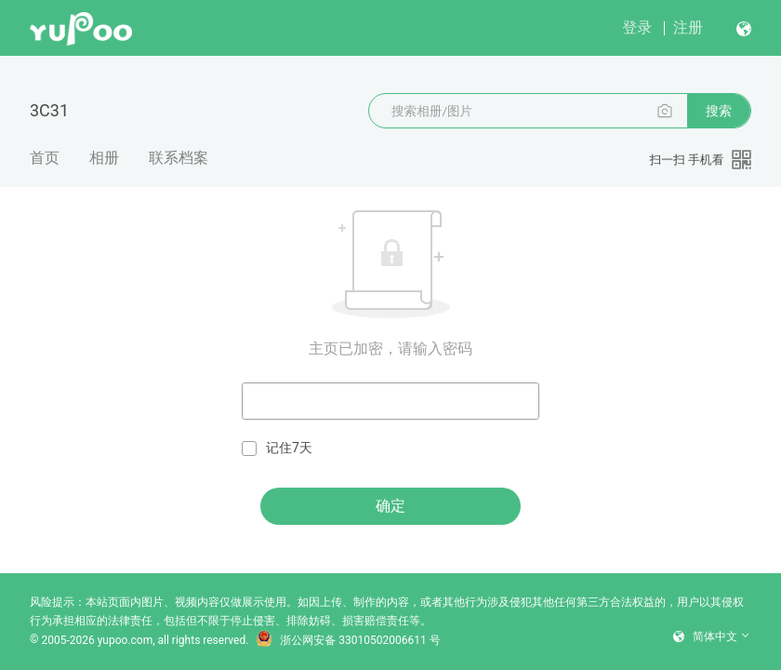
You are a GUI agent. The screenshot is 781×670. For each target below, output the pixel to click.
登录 (637, 27)
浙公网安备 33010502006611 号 (348, 640)
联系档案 (178, 158)
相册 (104, 158)
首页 (45, 158)
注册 (688, 27)
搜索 (719, 110)
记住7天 (277, 448)
